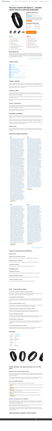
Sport (29, 1)
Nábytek (32, 1)
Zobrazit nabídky (31, 32)
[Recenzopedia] (6, 1)
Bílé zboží (19, 1)
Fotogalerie (12, 76)
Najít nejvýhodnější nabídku (26, 293)
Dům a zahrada (24, 1)
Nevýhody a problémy (14, 68)
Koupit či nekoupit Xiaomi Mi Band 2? (16, 71)
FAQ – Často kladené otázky (14, 73)
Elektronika (15, 1)
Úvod (9, 5)
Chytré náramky (16, 5)
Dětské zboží (36, 1)
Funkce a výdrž (13, 66)
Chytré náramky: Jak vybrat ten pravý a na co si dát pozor (18, 78)
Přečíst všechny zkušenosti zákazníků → (37, 256)
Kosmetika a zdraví (42, 1)
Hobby (47, 1)
